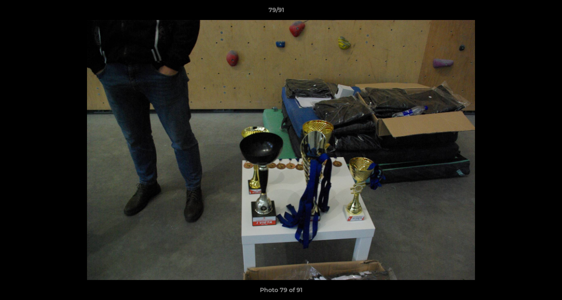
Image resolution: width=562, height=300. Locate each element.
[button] (527, 12)
